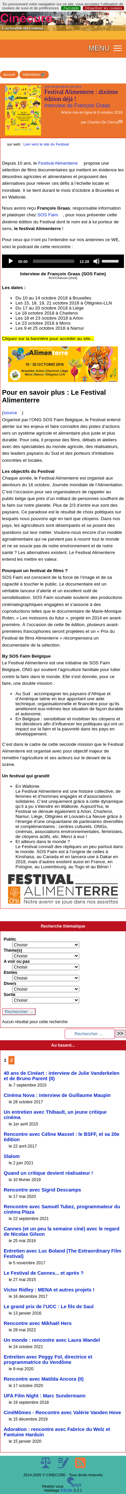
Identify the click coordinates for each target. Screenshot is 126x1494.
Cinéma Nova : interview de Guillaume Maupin (57, 1095)
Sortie (9, 994)
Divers (10, 983)
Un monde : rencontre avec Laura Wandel (52, 1340)
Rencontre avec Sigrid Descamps (42, 1190)
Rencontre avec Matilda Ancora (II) (44, 1379)
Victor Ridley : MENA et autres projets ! (49, 1289)
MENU (99, 48)
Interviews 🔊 (34, 74)
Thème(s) (13, 950)
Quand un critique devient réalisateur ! (48, 1173)
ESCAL (66, 1490)
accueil (9, 74)
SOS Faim (47, 214)
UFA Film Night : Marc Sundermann (45, 1395)
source (10, 412)
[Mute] (96, 261)
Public (10, 939)
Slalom (12, 1156)
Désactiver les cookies (103, 8)
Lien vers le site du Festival (46, 144)
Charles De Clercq (102, 122)
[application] (63, 261)
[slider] (53, 261)
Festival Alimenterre (58, 163)
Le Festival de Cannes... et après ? (44, 1273)
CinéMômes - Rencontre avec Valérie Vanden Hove (62, 1412)
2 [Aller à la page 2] (11, 1060)
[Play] (10, 261)
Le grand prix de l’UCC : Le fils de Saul (49, 1306)
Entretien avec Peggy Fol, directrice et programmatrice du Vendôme (48, 1359)
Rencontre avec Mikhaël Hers (38, 1323)
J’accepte (71, 8)
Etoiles (10, 972)
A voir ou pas (17, 961)
